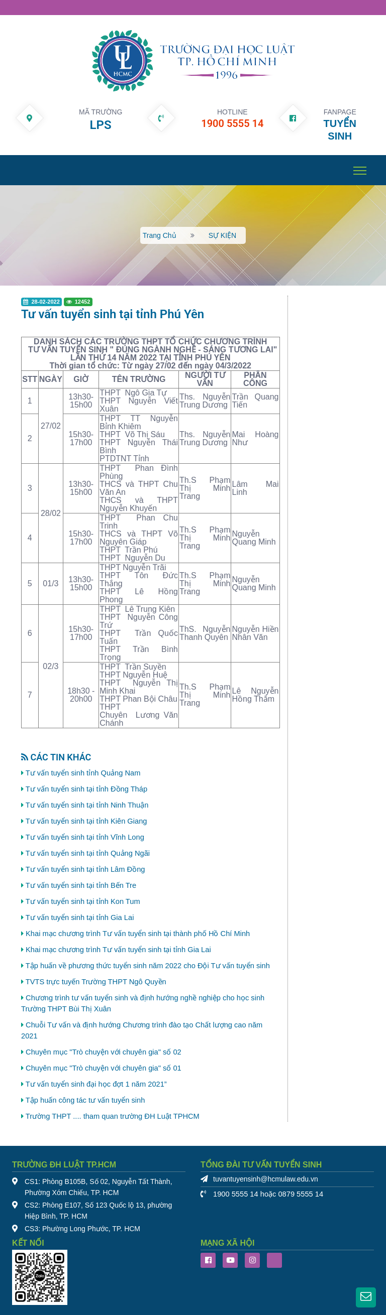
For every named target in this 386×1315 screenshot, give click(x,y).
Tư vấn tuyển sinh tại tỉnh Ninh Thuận (87, 805)
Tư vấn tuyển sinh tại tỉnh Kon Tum (83, 901)
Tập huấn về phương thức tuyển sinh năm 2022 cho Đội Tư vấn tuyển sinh (148, 966)
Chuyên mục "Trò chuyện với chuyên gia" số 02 (103, 1052)
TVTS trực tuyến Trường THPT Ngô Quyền (96, 982)
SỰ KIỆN (223, 235)
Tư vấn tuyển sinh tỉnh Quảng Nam (83, 773)
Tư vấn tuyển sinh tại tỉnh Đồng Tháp (86, 789)
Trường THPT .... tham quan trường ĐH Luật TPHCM (113, 1116)
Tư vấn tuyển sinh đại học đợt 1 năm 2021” (96, 1084)
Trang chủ (159, 235)
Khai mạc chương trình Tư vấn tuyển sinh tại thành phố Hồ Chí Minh (138, 934)
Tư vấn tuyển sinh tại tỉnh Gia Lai (80, 917)
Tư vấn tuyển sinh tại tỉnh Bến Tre (81, 885)
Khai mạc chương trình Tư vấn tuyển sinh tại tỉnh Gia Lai (118, 950)
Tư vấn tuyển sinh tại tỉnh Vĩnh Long (85, 837)
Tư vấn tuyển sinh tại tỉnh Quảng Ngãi (88, 853)
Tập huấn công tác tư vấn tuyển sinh (85, 1100)
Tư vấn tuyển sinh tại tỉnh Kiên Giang (86, 821)
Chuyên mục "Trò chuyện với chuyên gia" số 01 (103, 1068)
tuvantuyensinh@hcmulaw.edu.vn (265, 1179)
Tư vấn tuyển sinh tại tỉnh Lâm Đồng (85, 869)
